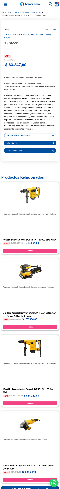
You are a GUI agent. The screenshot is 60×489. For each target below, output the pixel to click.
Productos (14, 12)
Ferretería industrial (31, 12)
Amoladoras (42, 440)
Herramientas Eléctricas (28, 214)
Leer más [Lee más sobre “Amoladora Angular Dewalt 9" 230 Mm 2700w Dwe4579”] (30, 480)
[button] (30, 143)
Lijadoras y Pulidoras (46, 287)
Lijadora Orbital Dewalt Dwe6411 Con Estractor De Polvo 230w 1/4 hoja (29, 314)
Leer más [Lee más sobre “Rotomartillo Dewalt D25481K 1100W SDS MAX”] (30, 251)
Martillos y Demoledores (47, 214)
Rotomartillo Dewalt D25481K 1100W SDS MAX (29, 239)
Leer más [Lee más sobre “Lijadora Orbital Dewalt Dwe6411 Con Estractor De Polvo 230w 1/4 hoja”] (30, 327)
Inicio (3, 12)
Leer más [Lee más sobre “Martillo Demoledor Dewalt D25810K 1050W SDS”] (30, 403)
